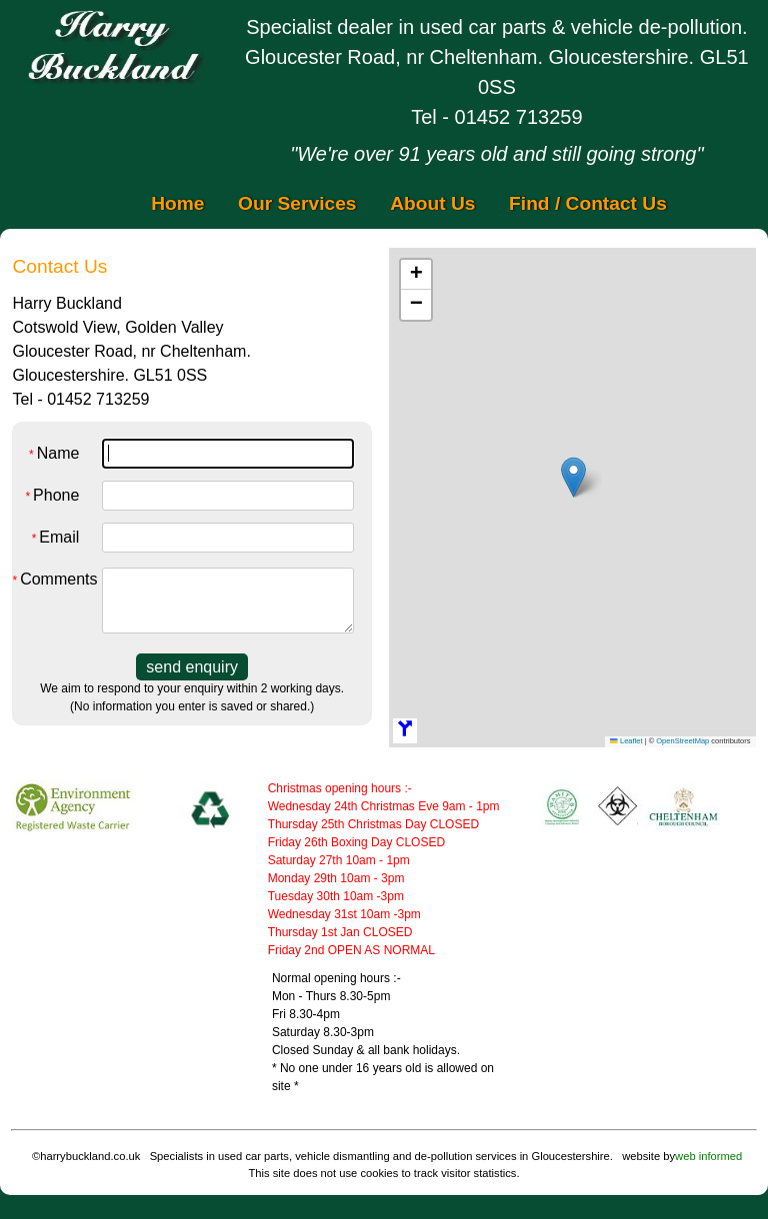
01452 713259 (519, 117)
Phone (52, 495)
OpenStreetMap (682, 740)
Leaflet (626, 740)
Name (54, 453)
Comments (48, 579)
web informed (708, 1156)
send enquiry (192, 666)
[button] (573, 477)
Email (56, 537)
